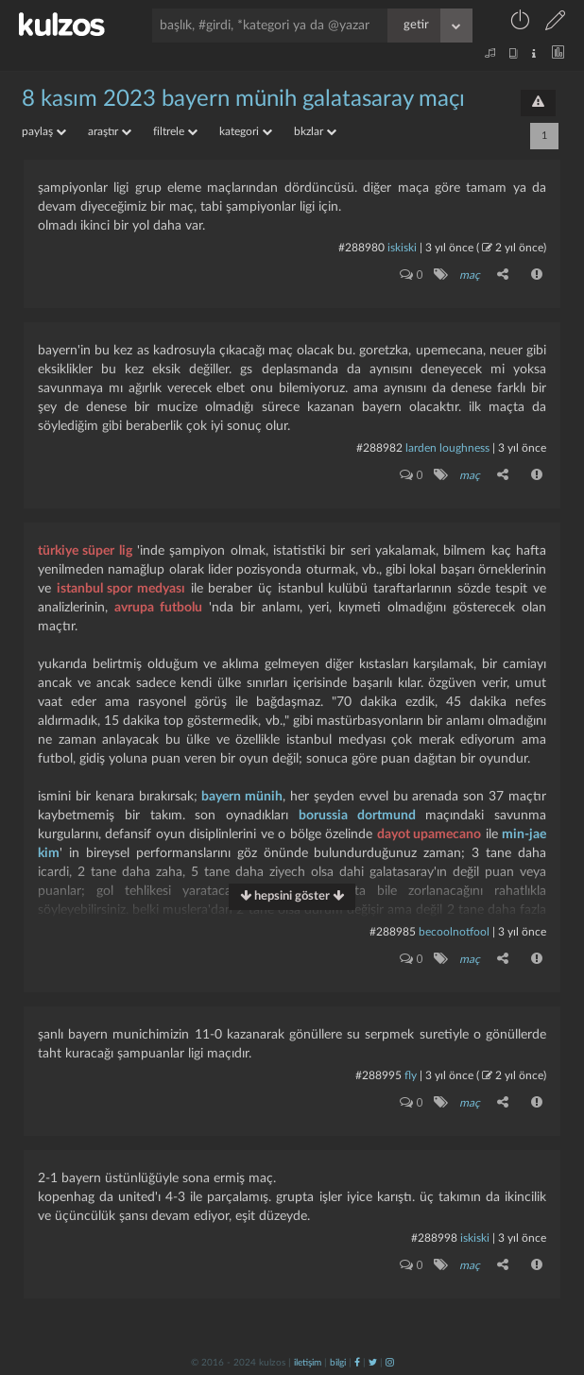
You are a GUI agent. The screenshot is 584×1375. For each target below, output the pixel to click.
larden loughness (447, 448)
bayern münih (242, 796)
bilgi (338, 1362)
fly (410, 1075)
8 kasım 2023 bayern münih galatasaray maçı (243, 99)
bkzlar (315, 131)
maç (469, 275)
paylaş (44, 131)
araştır (109, 131)
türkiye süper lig (85, 551)
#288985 (392, 931)
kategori (245, 131)
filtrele (175, 131)
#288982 (379, 448)
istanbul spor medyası (121, 588)
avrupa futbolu (158, 607)
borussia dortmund (357, 815)
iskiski (402, 247)
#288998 (434, 1238)
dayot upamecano (429, 834)
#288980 (361, 247)
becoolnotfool (454, 931)
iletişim (307, 1362)
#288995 (378, 1075)
